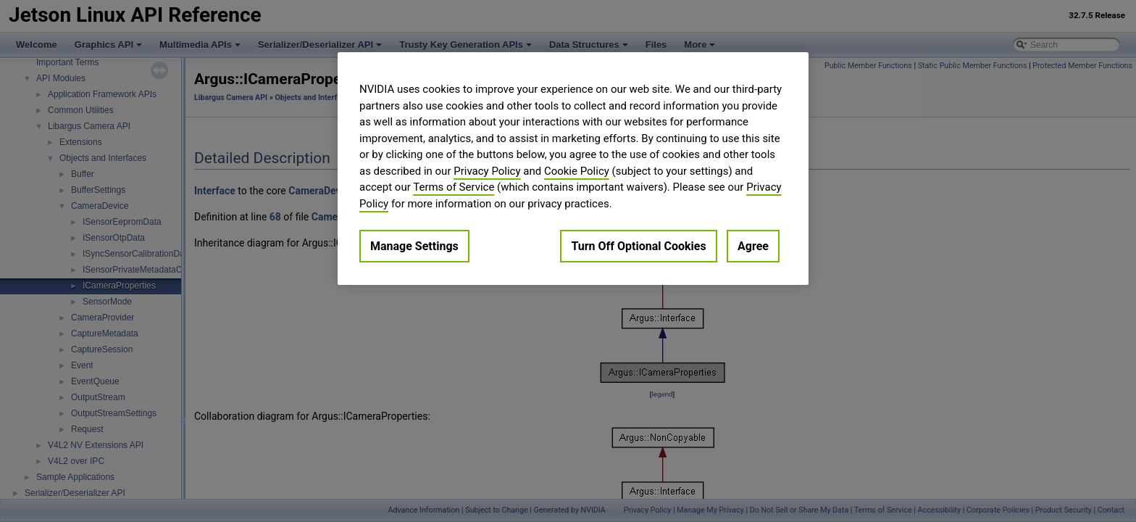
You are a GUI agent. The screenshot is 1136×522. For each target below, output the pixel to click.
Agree (753, 246)
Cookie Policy (576, 171)
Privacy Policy (487, 171)
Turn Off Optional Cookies (638, 246)
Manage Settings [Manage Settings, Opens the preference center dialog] (414, 246)
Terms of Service (453, 187)
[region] (573, 168)
